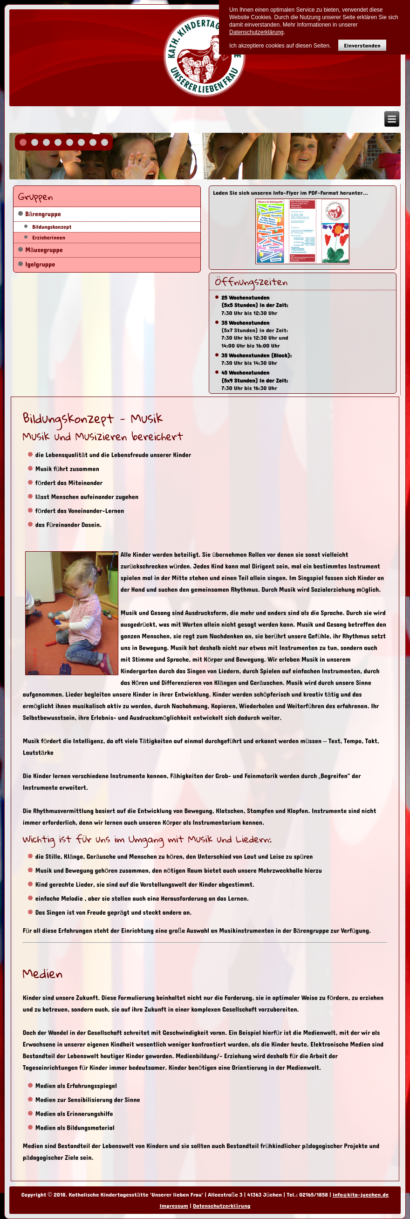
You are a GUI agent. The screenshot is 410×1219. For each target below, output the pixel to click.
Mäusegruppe (44, 250)
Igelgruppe (40, 264)
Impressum (174, 1206)
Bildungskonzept (51, 227)
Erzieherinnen (48, 238)
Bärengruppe (43, 214)
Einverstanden (362, 45)
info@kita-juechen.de (361, 1194)
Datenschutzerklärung (221, 1206)
